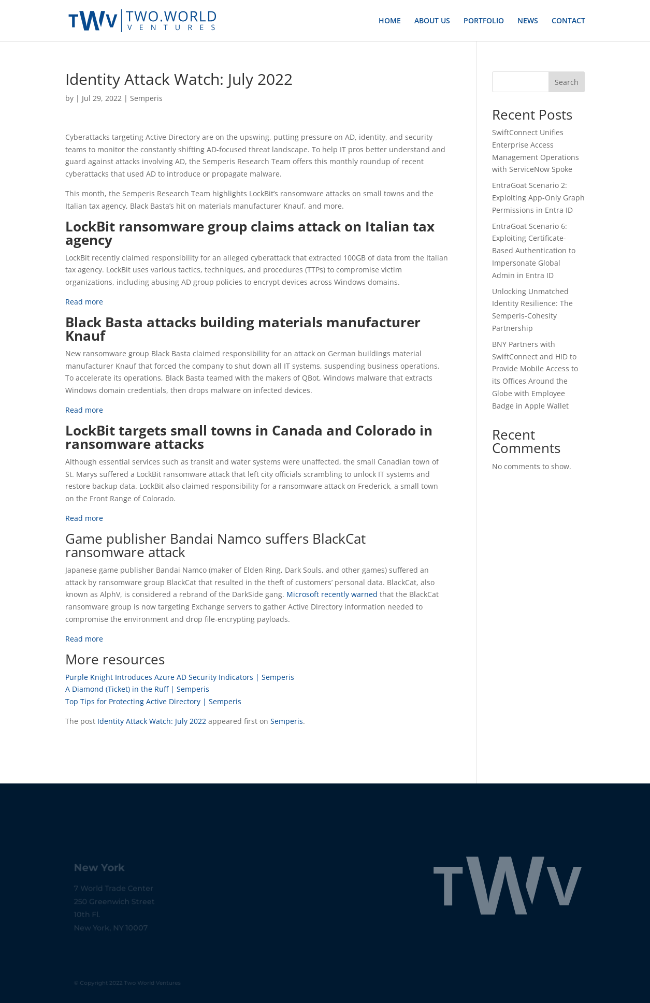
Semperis (146, 98)
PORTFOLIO (484, 21)
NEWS (527, 21)
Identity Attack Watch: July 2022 (151, 721)
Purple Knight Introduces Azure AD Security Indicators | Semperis (179, 677)
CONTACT (568, 21)
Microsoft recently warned (332, 594)
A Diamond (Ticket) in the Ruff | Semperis (137, 689)
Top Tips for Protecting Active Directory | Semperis (153, 701)
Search (567, 82)
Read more (84, 302)
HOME (390, 21)
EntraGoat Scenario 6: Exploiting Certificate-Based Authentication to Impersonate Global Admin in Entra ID (533, 250)
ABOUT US (432, 21)
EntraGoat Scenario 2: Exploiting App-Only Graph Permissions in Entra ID (538, 197)
